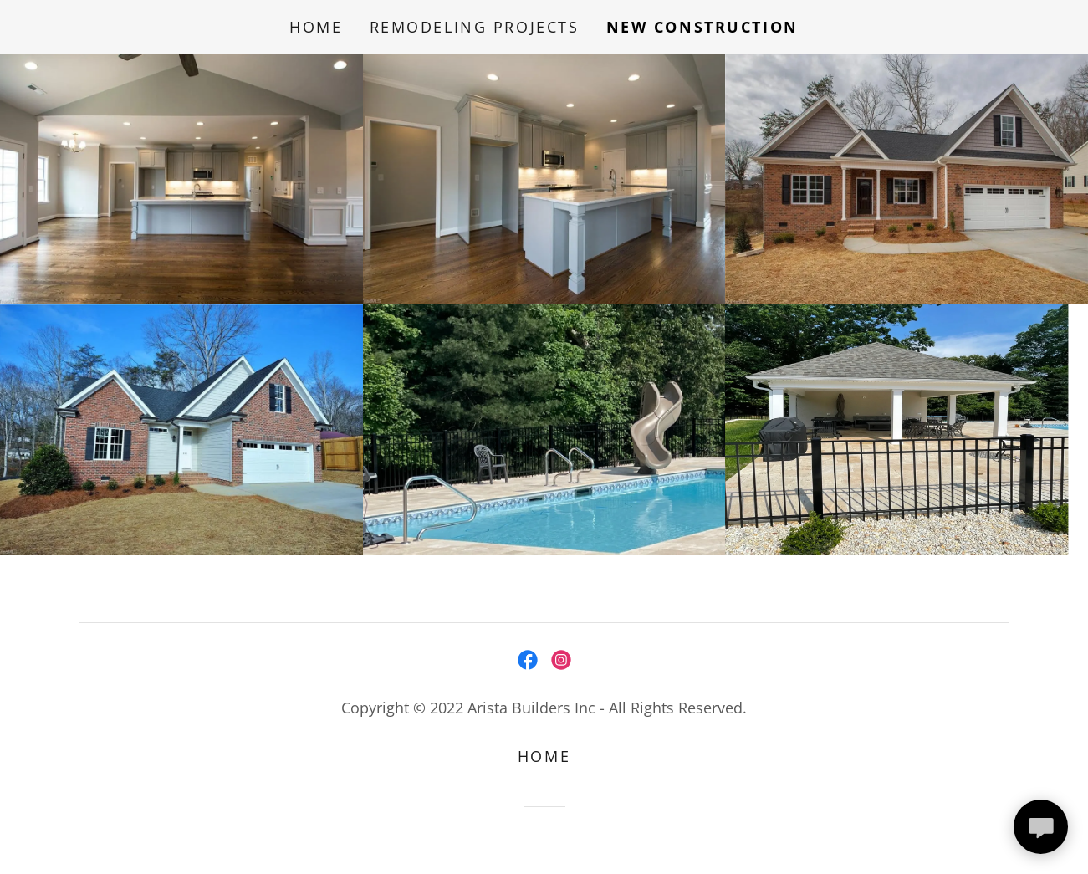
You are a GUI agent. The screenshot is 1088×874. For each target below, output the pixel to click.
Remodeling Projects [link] (475, 27)
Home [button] (544, 756)
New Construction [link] (702, 27)
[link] (527, 660)
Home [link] (315, 27)
